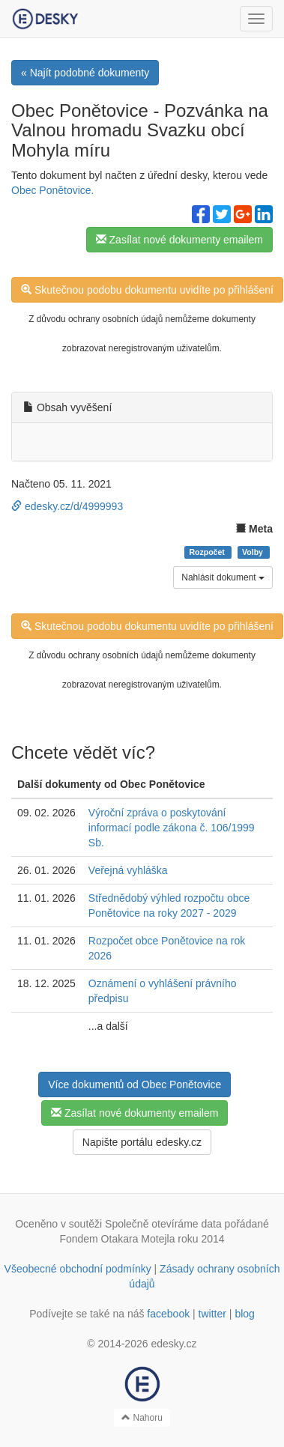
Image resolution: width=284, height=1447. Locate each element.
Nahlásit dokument (223, 577)
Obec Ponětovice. (52, 190)
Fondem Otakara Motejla (117, 1239)
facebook (168, 1314)
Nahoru (142, 1418)
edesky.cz (173, 1344)
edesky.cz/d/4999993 (67, 506)
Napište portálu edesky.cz (142, 1142)
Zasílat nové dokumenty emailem (179, 240)
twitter (212, 1314)
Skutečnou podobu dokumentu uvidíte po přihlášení (147, 290)
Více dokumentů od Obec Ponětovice (134, 1084)
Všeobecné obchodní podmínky (77, 1269)
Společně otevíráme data (163, 1224)
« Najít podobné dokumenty (85, 73)
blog (244, 1314)
